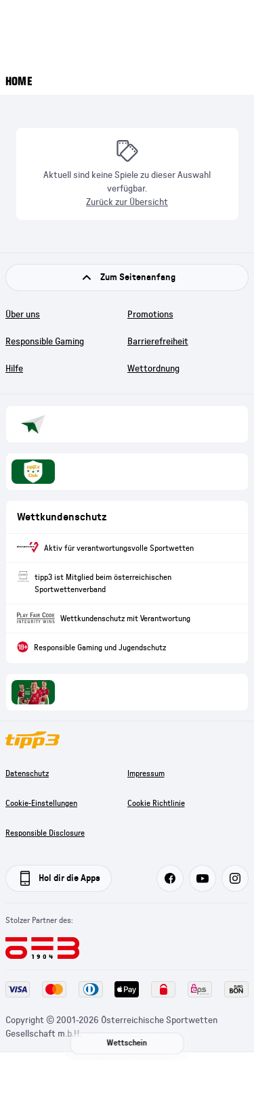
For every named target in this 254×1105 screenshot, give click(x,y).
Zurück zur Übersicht (127, 202)
